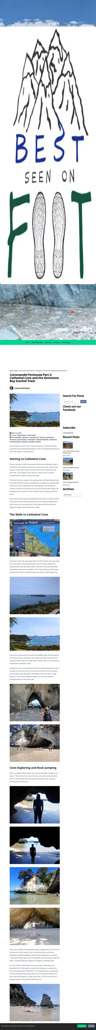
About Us (48, 342)
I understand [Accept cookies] (81, 1026)
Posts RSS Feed (68, 433)
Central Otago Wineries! (71, 482)
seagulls (24, 442)
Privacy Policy (66, 342)
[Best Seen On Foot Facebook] (23, 312)
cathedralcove (34, 437)
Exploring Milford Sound (71, 468)
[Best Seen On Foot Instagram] (48, 312)
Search (83, 401)
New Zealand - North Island (26, 435)
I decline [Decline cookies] (91, 1026)
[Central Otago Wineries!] (68, 476)
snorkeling (31, 442)
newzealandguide (42, 439)
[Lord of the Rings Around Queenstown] (68, 445)
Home (27, 342)
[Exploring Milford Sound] (68, 461)
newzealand (31, 439)
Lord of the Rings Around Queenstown (71, 452)
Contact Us (56, 342)
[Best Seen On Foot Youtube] (72, 312)
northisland (52, 439)
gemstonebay (22, 439)
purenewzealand (15, 442)
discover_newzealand (47, 437)
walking (38, 442)
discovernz (13, 439)
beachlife (18, 437)
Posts (16, 371)
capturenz (25, 437)
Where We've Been (37, 342)
